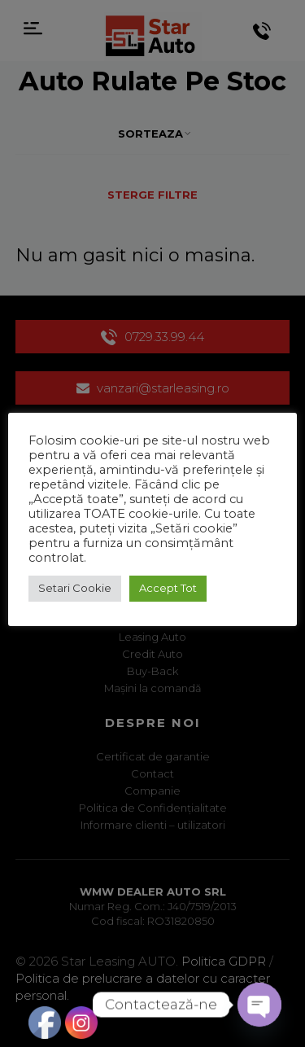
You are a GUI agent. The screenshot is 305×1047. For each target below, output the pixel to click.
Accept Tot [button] (168, 587)
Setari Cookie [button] (74, 587)
